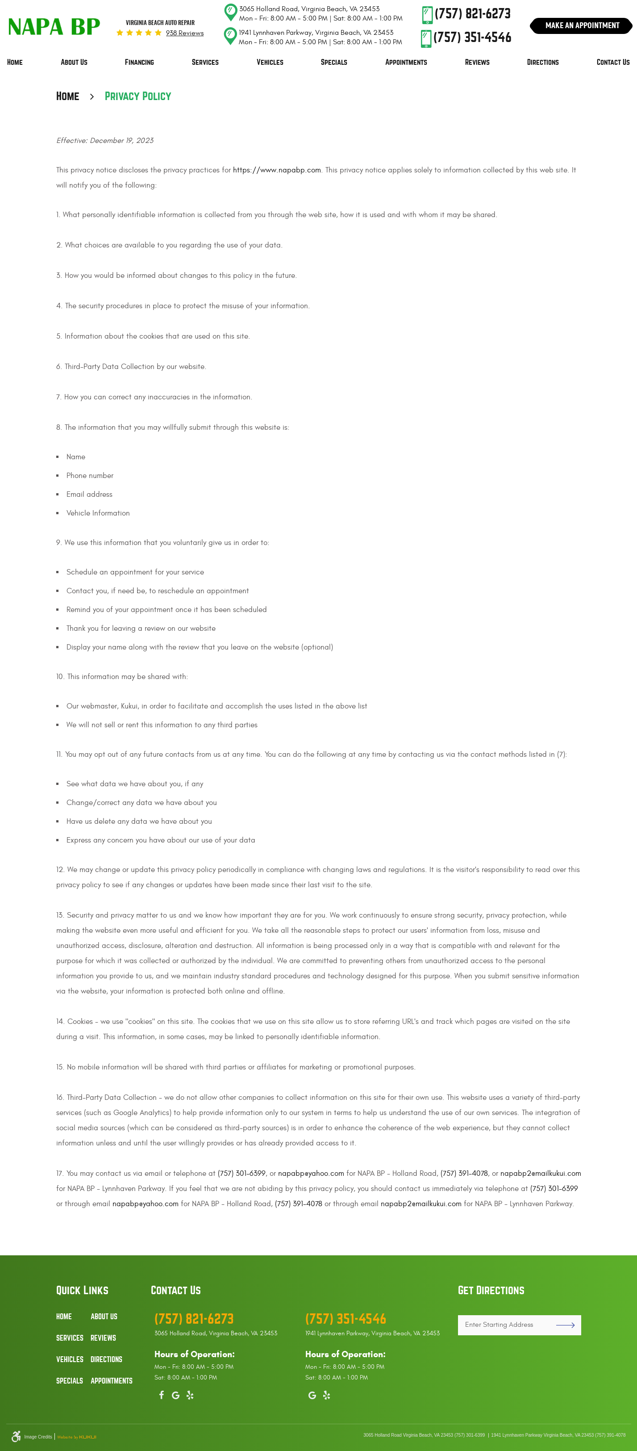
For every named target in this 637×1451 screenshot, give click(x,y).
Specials (334, 62)
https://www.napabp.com (277, 170)
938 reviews (185, 33)
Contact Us (613, 62)
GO (562, 1325)
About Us (74, 62)
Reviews (477, 62)
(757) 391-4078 (464, 1173)
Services (205, 62)
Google (176, 1393)
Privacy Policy (138, 96)
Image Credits (38, 1437)
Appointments (406, 62)
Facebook (161, 1393)
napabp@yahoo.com (311, 1173)
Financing (139, 62)
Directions (543, 62)
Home (15, 62)
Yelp (190, 1393)
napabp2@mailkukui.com (540, 1173)
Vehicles (270, 62)
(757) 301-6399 (242, 1173)
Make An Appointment (582, 25)
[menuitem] (15, 62)
